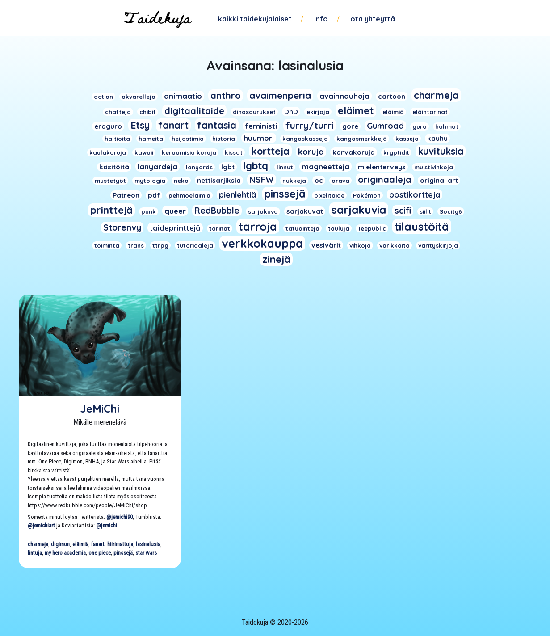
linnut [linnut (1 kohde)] (285, 167)
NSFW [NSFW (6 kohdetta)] (261, 179)
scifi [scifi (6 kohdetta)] (403, 210)
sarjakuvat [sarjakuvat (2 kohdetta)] (304, 211)
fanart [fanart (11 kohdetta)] (173, 125)
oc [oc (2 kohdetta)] (319, 180)
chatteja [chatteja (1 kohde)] (118, 111)
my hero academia (65, 552)
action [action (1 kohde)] (103, 96)
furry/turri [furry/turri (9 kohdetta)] (309, 125)
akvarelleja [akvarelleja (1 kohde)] (138, 96)
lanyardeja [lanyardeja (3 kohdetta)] (157, 166)
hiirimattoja (120, 544)
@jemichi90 (119, 517)
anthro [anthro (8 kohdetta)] (225, 95)
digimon (60, 544)
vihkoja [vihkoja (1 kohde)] (360, 245)
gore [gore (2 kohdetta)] (350, 126)
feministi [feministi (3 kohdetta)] (261, 126)
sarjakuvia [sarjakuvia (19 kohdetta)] (359, 209)
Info (321, 18)
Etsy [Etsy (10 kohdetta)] (140, 125)
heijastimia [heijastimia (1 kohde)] (188, 138)
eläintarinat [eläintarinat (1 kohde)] (430, 111)
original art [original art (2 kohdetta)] (439, 180)
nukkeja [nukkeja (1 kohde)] (294, 180)
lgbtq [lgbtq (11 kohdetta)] (255, 166)
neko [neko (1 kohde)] (181, 180)
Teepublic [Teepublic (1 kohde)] (372, 228)
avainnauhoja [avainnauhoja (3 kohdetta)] (344, 96)
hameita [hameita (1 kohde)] (151, 138)
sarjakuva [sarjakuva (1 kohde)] (263, 211)
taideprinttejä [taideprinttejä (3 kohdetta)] (175, 227)
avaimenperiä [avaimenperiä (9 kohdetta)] (280, 95)
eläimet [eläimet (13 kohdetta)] (356, 110)
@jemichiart (41, 525)
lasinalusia (148, 544)
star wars (146, 552)
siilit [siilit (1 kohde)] (425, 211)
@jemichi (106, 525)
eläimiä (80, 544)
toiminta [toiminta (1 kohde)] (106, 245)
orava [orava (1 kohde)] (340, 180)
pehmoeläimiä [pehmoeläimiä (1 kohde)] (189, 195)
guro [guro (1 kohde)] (419, 126)
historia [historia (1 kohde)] (223, 138)
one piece (99, 552)
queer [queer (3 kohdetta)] (175, 210)
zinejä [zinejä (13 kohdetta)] (276, 259)
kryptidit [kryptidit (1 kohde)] (396, 152)
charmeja (38, 544)
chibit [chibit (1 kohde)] (147, 111)
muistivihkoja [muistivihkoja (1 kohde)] (433, 167)
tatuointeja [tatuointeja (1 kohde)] (302, 228)
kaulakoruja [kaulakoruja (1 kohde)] (107, 152)
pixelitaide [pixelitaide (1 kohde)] (329, 195)
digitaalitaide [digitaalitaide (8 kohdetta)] (194, 110)
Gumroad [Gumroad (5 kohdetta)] (385, 126)
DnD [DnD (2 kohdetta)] (291, 111)
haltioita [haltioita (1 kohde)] (117, 138)
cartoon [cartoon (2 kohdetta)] (391, 96)
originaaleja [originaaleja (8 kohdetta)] (384, 179)
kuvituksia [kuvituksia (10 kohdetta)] (440, 151)
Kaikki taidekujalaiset (255, 18)
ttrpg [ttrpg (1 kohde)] (160, 245)
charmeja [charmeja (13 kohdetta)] (436, 95)
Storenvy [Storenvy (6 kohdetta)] (122, 227)
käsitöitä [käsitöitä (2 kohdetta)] (114, 167)
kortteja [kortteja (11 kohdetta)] (270, 151)
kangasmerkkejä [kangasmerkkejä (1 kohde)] (361, 138)
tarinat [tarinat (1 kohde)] (219, 228)
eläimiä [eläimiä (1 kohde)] (393, 111)
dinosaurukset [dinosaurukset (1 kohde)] (254, 111)
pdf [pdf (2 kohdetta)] (154, 195)
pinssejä (123, 552)
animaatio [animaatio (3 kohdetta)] (183, 96)
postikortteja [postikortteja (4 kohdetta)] (414, 194)
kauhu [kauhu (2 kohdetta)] (437, 138)
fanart (98, 544)
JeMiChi (99, 408)
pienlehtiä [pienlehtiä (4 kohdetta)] (237, 194)
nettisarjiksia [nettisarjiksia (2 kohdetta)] (219, 180)
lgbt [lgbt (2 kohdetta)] (228, 167)
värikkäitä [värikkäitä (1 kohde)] (394, 245)
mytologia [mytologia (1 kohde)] (149, 180)
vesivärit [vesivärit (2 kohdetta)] (326, 245)
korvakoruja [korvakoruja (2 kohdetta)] (353, 152)
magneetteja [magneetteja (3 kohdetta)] (325, 166)
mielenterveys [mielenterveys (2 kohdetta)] (382, 167)
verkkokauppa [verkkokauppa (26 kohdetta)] (262, 243)
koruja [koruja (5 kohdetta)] (311, 152)
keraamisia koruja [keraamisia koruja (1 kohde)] (189, 152)
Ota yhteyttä (372, 18)
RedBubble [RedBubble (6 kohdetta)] (216, 210)
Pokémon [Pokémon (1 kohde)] (367, 195)
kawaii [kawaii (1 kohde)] (143, 152)
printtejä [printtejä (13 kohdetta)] (111, 210)
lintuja (35, 552)
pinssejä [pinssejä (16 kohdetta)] (285, 193)
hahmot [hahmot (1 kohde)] (446, 126)
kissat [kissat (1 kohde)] (234, 152)
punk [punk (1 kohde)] (148, 211)
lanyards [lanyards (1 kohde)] (199, 167)
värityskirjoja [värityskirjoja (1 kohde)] (438, 245)
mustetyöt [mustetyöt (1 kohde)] (110, 180)
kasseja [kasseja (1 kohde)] (407, 138)
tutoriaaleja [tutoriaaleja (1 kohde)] (195, 245)
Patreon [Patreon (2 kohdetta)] (126, 195)
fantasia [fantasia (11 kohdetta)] (216, 125)
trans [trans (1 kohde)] (136, 245)
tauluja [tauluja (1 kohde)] (338, 228)
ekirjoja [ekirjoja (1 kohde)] (317, 111)
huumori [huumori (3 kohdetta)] (259, 138)
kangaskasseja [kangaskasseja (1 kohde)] (305, 138)
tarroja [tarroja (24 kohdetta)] (258, 226)
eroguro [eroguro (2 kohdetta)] (108, 126)
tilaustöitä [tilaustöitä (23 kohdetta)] (422, 226)
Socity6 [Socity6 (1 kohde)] (451, 211)
